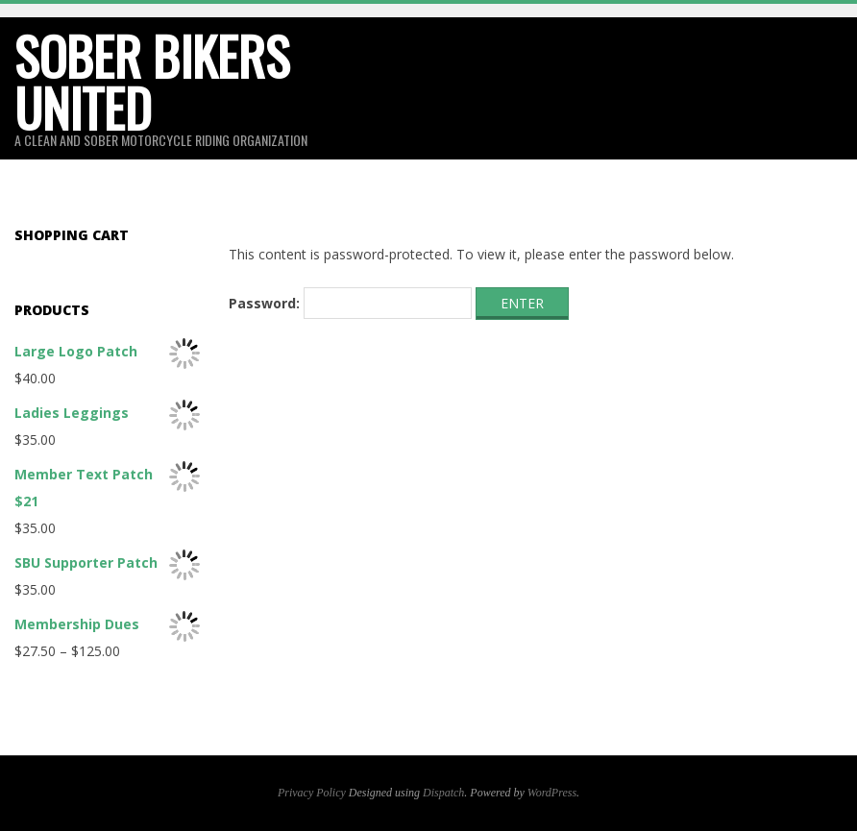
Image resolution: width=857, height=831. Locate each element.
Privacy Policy (312, 792)
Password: (350, 303)
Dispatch (443, 792)
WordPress (551, 792)
